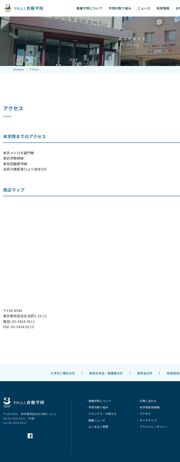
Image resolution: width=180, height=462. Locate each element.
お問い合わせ (148, 401)
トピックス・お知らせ (102, 414)
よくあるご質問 (98, 427)
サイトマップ (148, 420)
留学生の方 (144, 373)
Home (20, 69)
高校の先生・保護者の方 (106, 373)
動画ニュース (96, 420)
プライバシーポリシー (154, 427)
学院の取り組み (98, 407)
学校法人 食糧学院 (23, 8)
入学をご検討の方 (63, 373)
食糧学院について (99, 401)
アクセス (145, 414)
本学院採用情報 (150, 407)
